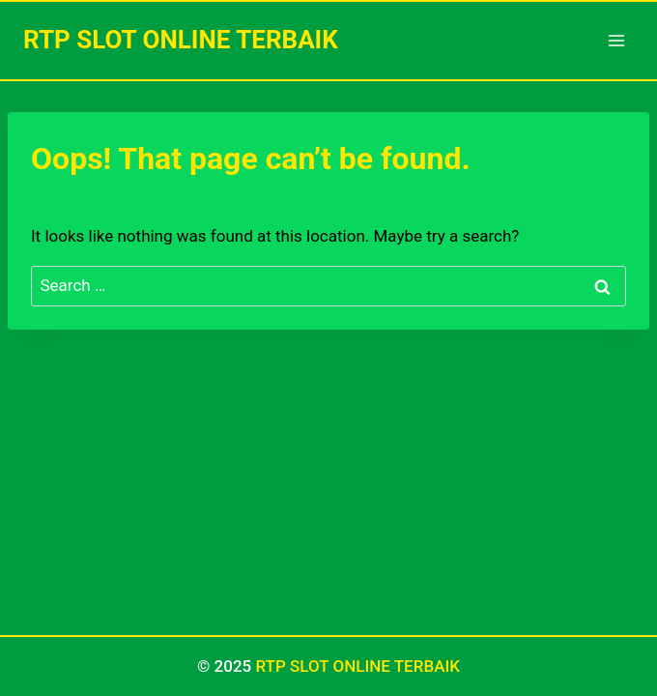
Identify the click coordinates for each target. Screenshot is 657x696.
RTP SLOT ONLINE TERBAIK (357, 666)
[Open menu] (616, 40)
